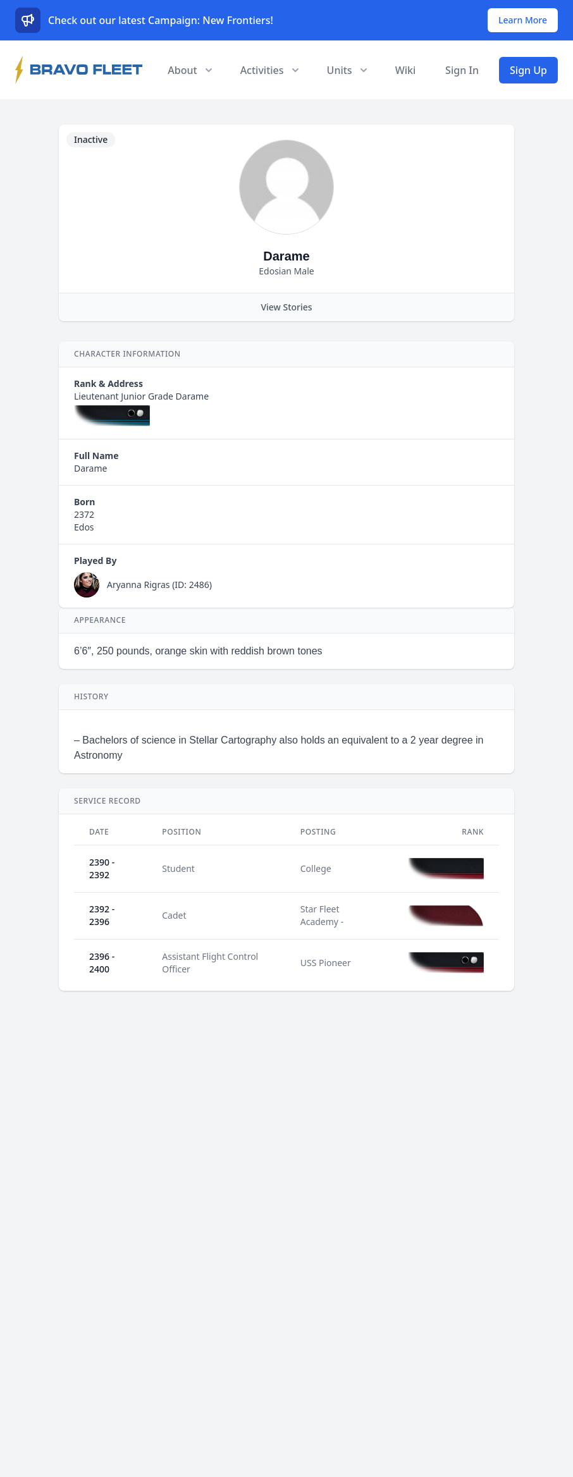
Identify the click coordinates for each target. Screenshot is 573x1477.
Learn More (522, 20)
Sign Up (528, 70)
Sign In (462, 70)
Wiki (405, 70)
